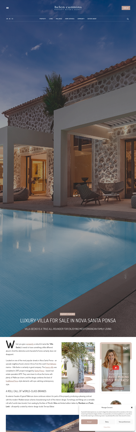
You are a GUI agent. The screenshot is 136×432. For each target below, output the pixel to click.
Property (43, 19)
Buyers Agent (92, 19)
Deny (107, 422)
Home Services (69, 19)
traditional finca (12, 381)
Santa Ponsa (39, 371)
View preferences (124, 422)
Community (81, 19)
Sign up (126, 8)
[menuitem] (7, 18)
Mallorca (59, 19)
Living (51, 19)
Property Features (67, 314)
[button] (132, 407)
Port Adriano (51, 364)
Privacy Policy (107, 427)
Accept (89, 422)
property (30, 344)
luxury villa (49, 367)
